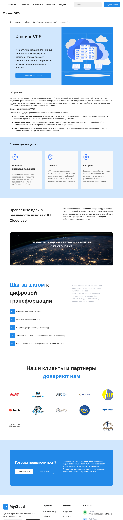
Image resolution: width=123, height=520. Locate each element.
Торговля (67, 517)
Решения (41, 3)
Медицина (67, 512)
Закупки (79, 3)
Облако (46, 517)
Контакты (54, 3)
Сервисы (29, 3)
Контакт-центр (49, 512)
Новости (67, 3)
